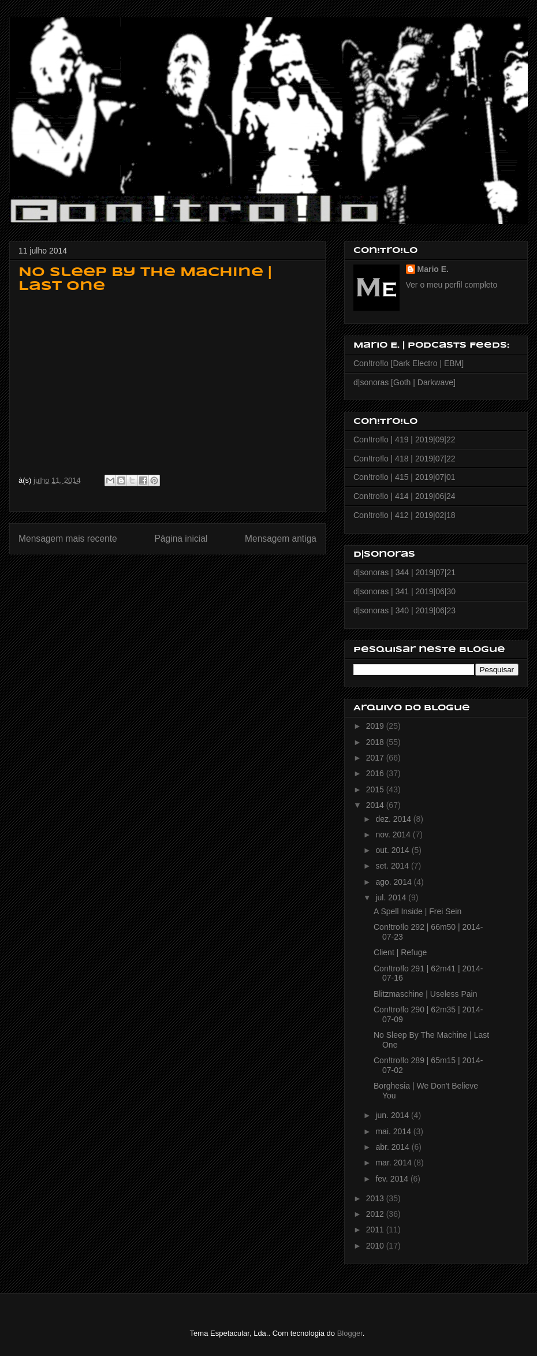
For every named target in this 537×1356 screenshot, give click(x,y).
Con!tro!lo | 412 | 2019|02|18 (404, 515)
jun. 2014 (393, 1115)
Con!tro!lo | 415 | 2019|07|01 (404, 477)
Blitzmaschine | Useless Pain (425, 994)
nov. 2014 (393, 834)
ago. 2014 (394, 881)
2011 (376, 1229)
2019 (376, 726)
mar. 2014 (394, 1162)
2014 (376, 805)
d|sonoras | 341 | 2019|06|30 (404, 591)
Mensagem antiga (280, 538)
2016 (376, 773)
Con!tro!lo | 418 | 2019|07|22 (404, 458)
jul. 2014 (391, 897)
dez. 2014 (394, 819)
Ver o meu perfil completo (452, 284)
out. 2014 (393, 850)
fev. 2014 (392, 1178)
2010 (376, 1245)
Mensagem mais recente (67, 538)
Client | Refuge (400, 952)
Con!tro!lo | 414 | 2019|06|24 (404, 496)
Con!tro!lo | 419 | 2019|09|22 (404, 439)
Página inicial (180, 538)
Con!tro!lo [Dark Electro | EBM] (408, 363)
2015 (376, 789)
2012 (376, 1214)
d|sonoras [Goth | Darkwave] (404, 382)
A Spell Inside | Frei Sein (417, 911)
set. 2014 (393, 865)
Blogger (350, 1333)
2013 (376, 1198)
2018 (376, 742)
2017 (376, 757)
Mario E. (433, 269)
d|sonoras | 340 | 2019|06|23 (404, 610)
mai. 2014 (394, 1131)
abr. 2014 (393, 1147)
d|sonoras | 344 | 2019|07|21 (404, 572)
